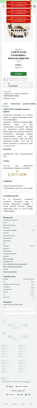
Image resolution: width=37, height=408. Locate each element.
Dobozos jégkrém (21, 93)
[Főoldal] (6, 403)
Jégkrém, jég (8, 93)
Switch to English (21, 386)
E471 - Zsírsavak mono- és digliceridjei (15, 264)
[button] (34, 6)
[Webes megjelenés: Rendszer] (10, 395)
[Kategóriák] (14, 403)
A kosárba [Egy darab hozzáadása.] (18, 74)
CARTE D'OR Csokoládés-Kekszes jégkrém (18, 55)
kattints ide (27, 381)
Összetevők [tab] (15, 104)
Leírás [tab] (5, 104)
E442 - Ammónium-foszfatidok (12, 266)
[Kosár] (31, 403)
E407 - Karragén (8, 259)
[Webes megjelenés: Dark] (28, 395)
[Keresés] (23, 403)
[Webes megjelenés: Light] (20, 395)
